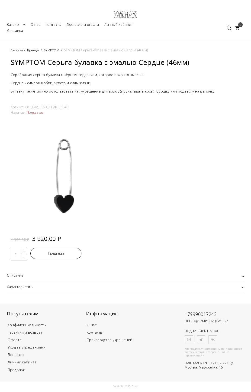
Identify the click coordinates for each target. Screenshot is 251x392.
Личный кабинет (118, 25)
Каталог (16, 25)
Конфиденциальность (27, 326)
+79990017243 (203, 315)
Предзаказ (56, 254)
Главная (18, 51)
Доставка (15, 31)
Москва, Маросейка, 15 (204, 368)
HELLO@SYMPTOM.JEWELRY (206, 322)
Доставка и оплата (83, 25)
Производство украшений (109, 341)
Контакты (53, 25)
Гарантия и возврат (25, 333)
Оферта (14, 341)
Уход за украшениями (27, 348)
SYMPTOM (53, 51)
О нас (35, 25)
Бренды (34, 51)
